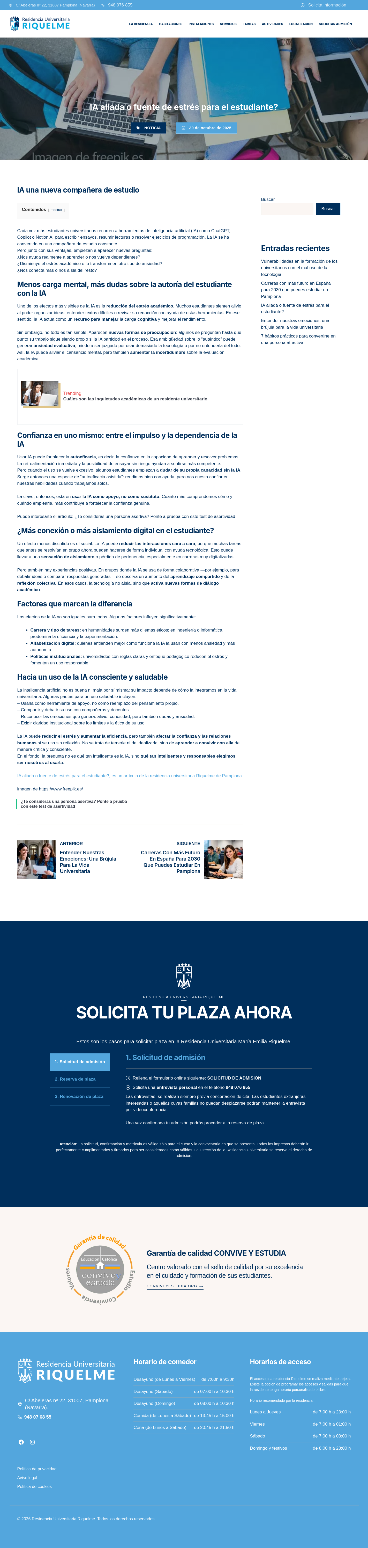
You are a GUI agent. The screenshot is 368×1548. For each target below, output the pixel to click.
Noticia (152, 128)
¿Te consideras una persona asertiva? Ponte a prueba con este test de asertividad (155, 516)
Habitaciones (170, 24)
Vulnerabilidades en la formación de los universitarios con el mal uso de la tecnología (299, 268)
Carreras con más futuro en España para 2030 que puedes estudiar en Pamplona (170, 861)
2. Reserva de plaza (75, 1079)
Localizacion (301, 24)
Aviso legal (27, 1478)
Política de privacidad (37, 1469)
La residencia (141, 24)
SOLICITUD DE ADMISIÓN (234, 1078)
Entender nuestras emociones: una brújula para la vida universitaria (88, 861)
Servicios (228, 24)
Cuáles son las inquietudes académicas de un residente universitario (135, 399)
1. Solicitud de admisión (80, 1061)
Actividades (272, 24)
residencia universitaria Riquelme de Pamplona (196, 775)
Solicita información (327, 5)
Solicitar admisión (335, 24)
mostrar (56, 210)
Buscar (268, 199)
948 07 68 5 (36, 1417)
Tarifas (249, 24)
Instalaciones (201, 24)
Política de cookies (34, 1486)
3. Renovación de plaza (79, 1096)
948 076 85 (119, 5)
